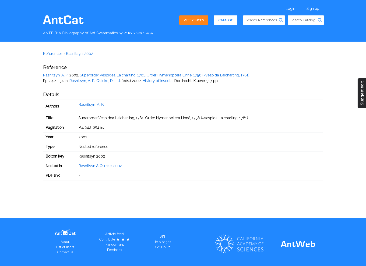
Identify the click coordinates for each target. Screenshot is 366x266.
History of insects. (157, 81)
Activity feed (114, 234)
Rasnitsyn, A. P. (55, 75)
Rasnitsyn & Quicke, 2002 (100, 166)
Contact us (65, 252)
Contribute (114, 239)
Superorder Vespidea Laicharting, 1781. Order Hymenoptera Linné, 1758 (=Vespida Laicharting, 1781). (165, 75)
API (162, 237)
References (194, 20)
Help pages (162, 242)
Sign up (312, 8)
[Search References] (280, 20)
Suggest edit (362, 93)
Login (290, 8)
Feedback (114, 250)
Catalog (225, 20)
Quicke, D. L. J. (108, 81)
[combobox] (264, 20)
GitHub (160, 247)
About (65, 242)
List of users (65, 247)
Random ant (115, 244)
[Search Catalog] (319, 20)
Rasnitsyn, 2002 (79, 53)
